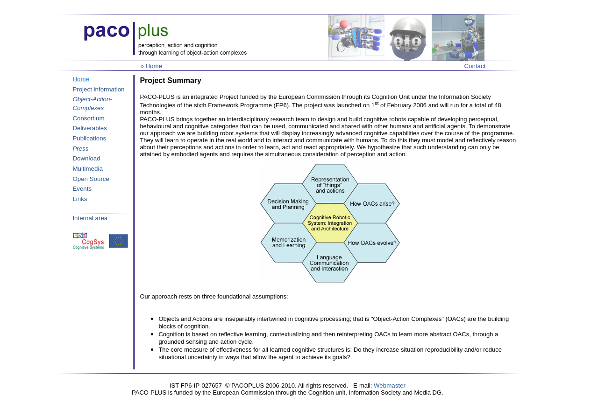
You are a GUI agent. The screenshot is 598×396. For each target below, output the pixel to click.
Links (79, 198)
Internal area (89, 218)
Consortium (88, 118)
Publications (89, 138)
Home (80, 79)
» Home (151, 66)
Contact (474, 66)
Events (82, 188)
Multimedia (87, 168)
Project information (98, 89)
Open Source (90, 178)
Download (86, 158)
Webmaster (390, 385)
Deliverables (89, 128)
